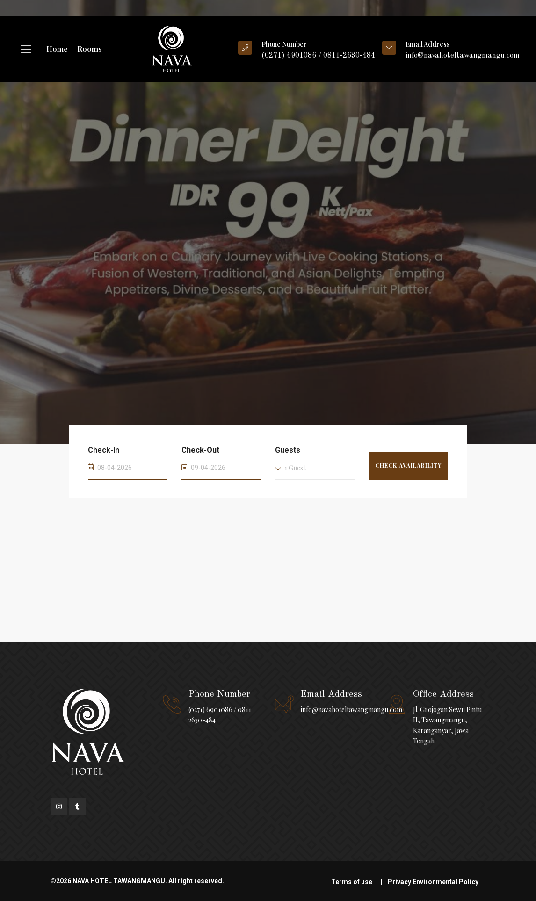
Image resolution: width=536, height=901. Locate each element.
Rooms (89, 49)
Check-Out (200, 450)
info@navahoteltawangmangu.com (351, 709)
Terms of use (351, 882)
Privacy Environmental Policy (433, 882)
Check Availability (408, 465)
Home (57, 49)
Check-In (103, 450)
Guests (287, 450)
